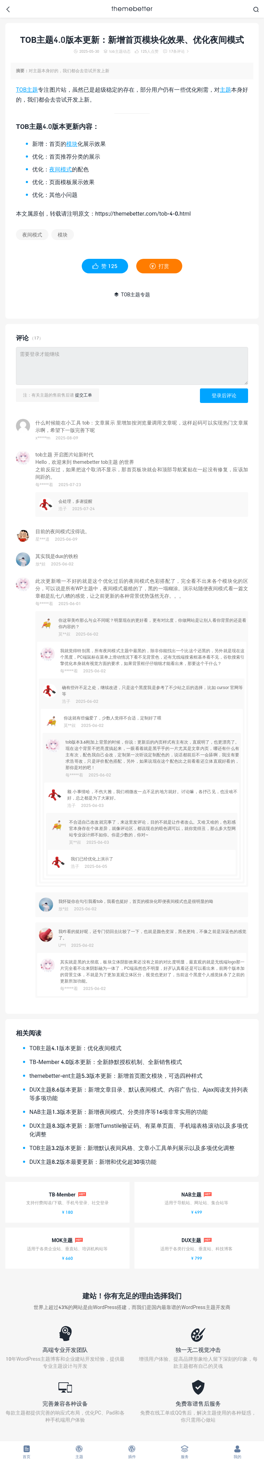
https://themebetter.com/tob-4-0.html (143, 213)
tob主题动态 (117, 51)
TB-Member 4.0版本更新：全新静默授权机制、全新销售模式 (105, 1061)
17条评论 (176, 51)
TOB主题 (27, 89)
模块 (72, 143)
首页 (26, 1452)
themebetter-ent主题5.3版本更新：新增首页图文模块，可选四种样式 (115, 1075)
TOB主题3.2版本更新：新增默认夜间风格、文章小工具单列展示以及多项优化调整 (132, 1147)
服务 (185, 1452)
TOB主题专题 (132, 294)
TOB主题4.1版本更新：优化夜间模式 (75, 1048)
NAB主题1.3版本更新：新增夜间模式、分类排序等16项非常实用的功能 (118, 1111)
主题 (225, 89)
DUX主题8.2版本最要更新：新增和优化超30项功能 (92, 1161)
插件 (131, 1452)
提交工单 (83, 395)
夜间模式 (60, 169)
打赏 (159, 266)
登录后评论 (224, 395)
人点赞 (147, 51)
